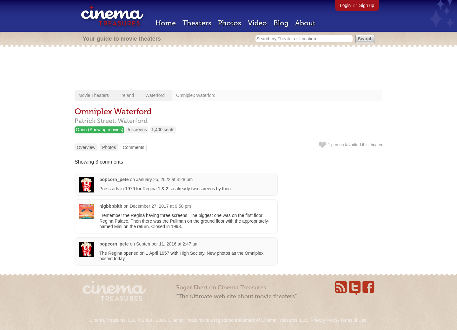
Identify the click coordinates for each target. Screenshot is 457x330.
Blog (281, 23)
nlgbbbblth (110, 206)
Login (345, 5)
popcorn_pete (114, 179)
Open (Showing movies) (99, 129)
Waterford (155, 95)
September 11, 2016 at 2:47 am (167, 243)
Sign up (366, 5)
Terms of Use (353, 320)
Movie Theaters (93, 95)
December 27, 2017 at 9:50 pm (160, 206)
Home (166, 23)
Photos (229, 23)
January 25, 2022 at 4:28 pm (164, 179)
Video (257, 23)
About (305, 23)
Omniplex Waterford (195, 95)
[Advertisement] (228, 69)
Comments (133, 147)
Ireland (127, 95)
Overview (86, 147)
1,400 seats (162, 129)
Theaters (196, 23)
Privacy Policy (324, 320)
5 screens (137, 129)
